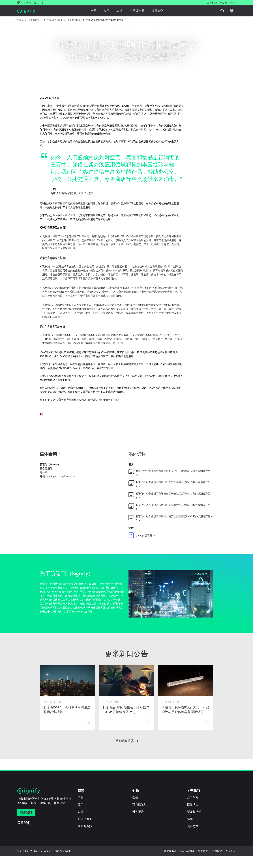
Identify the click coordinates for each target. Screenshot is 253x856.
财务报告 (138, 812)
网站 (116, 399)
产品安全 (231, 851)
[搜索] (222, 11)
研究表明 (126, 113)
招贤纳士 (192, 804)
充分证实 (108, 368)
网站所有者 (170, 851)
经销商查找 (85, 826)
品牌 (190, 819)
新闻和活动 (194, 812)
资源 (120, 11)
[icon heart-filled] (232, 11)
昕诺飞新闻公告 (74, 20)
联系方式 (192, 826)
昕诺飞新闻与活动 (54, 20)
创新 (135, 797)
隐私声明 (203, 851)
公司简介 (157, 11)
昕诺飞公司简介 (35, 20)
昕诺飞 (20, 20)
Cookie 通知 (187, 851)
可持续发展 (137, 11)
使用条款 (217, 851)
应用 (107, 11)
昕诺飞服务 (85, 819)
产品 (94, 11)
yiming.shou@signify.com (61, 476)
